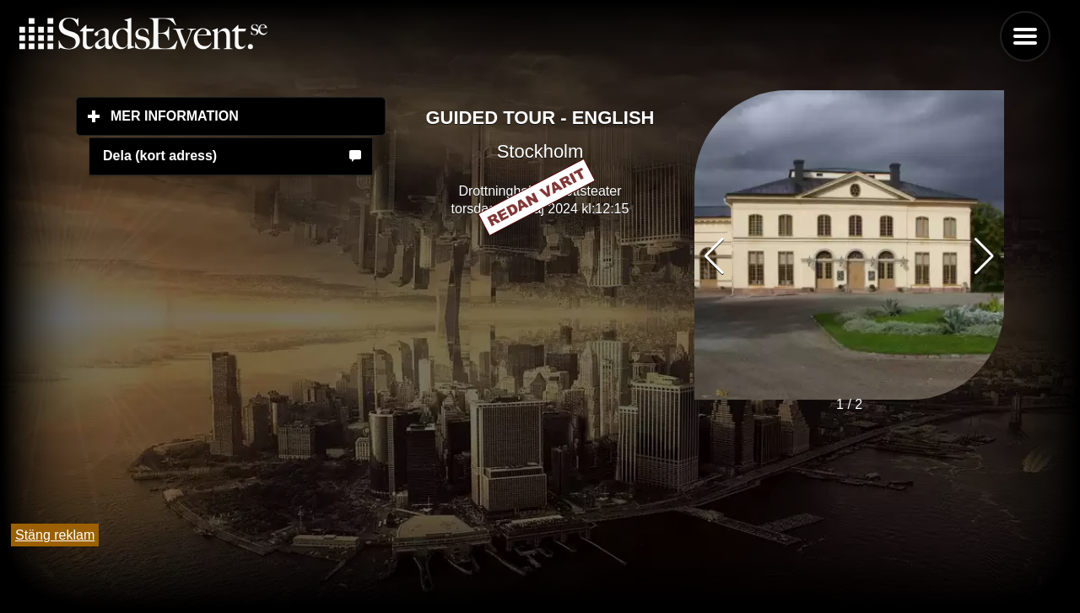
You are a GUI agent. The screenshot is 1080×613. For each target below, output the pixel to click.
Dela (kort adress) (160, 155)
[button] (984, 256)
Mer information (248, 115)
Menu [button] (1025, 36)
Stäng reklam (54, 535)
